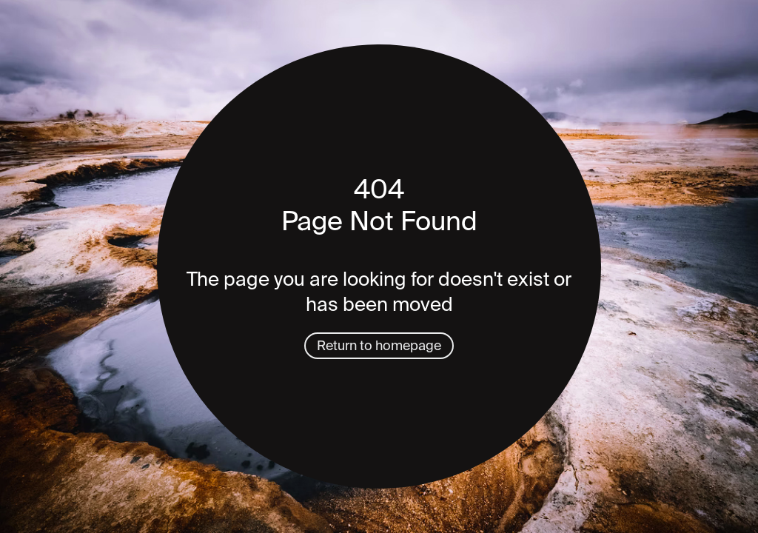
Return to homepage (379, 346)
